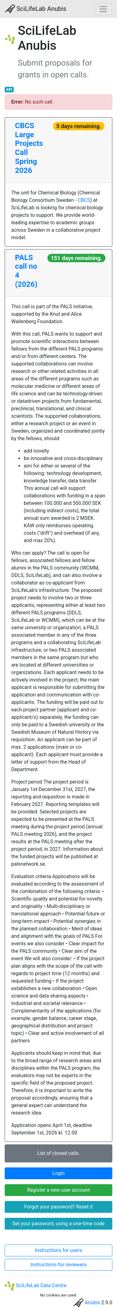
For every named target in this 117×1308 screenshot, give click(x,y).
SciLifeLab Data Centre (35, 1285)
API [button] (9, 89)
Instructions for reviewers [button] (58, 1265)
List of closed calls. (58, 1153)
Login (58, 1173)
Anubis (92, 1303)
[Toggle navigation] (103, 9)
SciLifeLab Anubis (35, 9)
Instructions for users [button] (58, 1250)
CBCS (84, 200)
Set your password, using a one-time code (58, 1224)
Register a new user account (58, 1190)
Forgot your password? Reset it (58, 1207)
